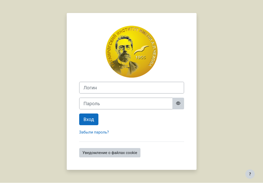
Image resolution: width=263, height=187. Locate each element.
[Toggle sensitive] (178, 103)
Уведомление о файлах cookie (110, 152)
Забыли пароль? (94, 132)
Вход (89, 119)
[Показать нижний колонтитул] (250, 174)
